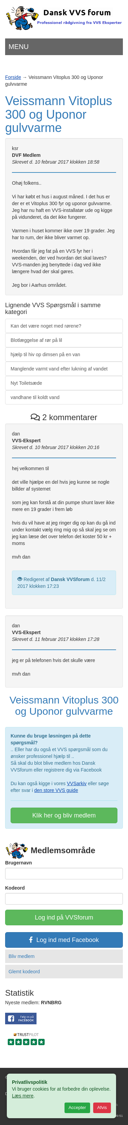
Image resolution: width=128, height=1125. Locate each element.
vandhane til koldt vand (35, 397)
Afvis (102, 1107)
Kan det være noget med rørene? (46, 326)
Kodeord (15, 888)
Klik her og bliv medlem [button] (64, 815)
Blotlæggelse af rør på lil (36, 340)
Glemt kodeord (24, 971)
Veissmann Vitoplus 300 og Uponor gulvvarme (58, 114)
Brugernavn (18, 862)
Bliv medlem (21, 956)
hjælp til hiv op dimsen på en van (45, 354)
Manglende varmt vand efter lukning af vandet (59, 368)
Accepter (77, 1107)
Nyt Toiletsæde (26, 383)
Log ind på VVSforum (64, 917)
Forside (13, 77)
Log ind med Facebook (64, 940)
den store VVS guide (56, 790)
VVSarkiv (77, 783)
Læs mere (22, 1095)
